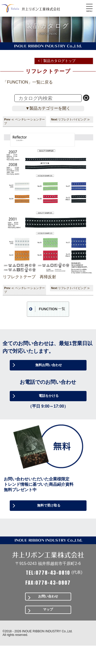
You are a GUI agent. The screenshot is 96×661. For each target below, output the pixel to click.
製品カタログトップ (59, 61)
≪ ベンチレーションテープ (24, 121)
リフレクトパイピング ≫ (74, 119)
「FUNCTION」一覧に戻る (28, 82)
